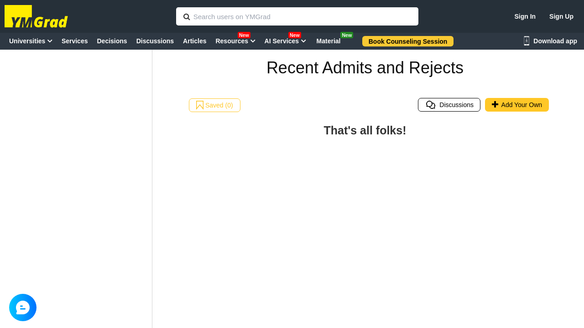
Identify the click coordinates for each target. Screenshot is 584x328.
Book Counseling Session (408, 41)
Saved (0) (214, 105)
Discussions (449, 104)
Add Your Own (517, 105)
